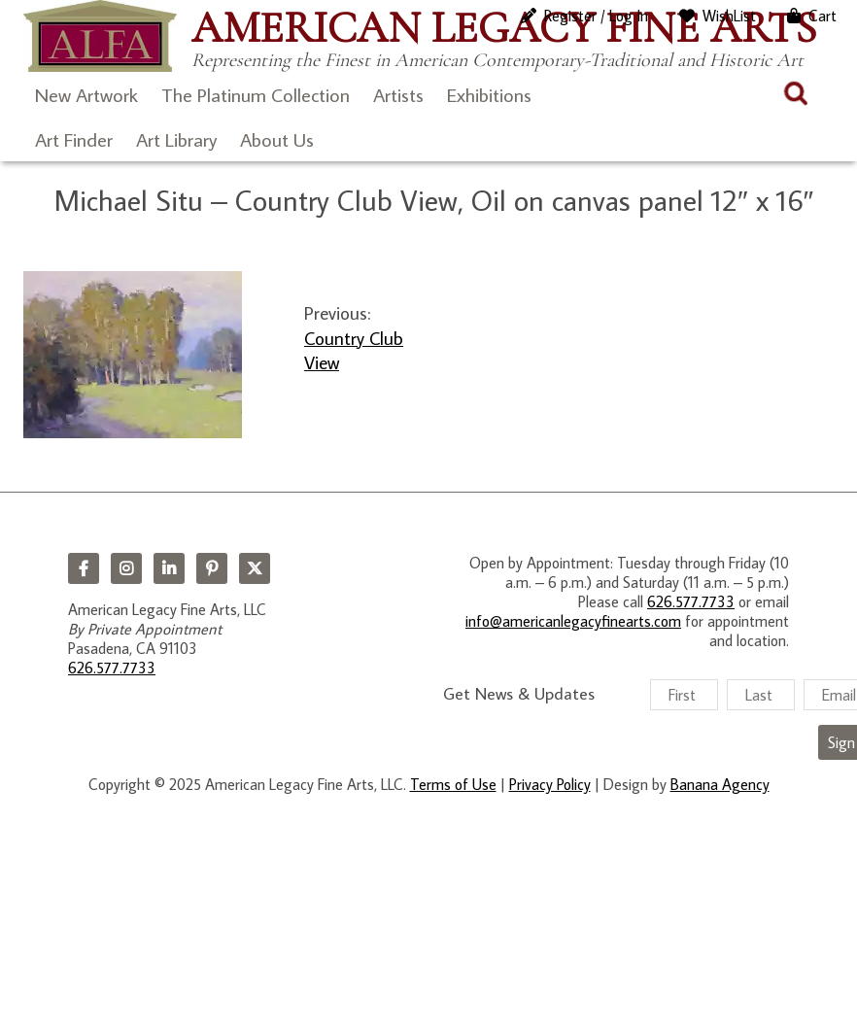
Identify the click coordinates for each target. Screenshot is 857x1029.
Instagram (126, 568)
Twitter (254, 568)
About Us (277, 139)
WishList (729, 15)
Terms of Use (453, 784)
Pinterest (211, 568)
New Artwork (86, 94)
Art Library (176, 139)
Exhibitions (489, 94)
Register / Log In (596, 15)
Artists (398, 94)
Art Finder (74, 139)
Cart (822, 15)
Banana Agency (720, 784)
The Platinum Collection (255, 94)
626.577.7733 (111, 667)
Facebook (83, 568)
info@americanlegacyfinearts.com (573, 621)
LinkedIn (169, 568)
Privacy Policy (550, 784)
